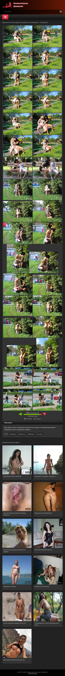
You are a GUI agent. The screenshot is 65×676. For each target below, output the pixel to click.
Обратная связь (32, 673)
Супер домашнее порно (17, 5)
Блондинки (12, 434)
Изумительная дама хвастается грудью (14, 550)
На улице (40, 434)
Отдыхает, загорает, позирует (44, 476)
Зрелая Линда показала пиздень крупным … (14, 514)
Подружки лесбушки (41, 586)
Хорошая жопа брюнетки (43, 513)
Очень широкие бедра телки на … (15, 623)
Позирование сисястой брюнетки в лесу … (46, 624)
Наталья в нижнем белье (43, 550)
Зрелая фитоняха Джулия (12, 476)
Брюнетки (22, 434)
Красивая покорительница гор (14, 660)
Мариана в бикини (9, 586)
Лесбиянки (30, 434)
